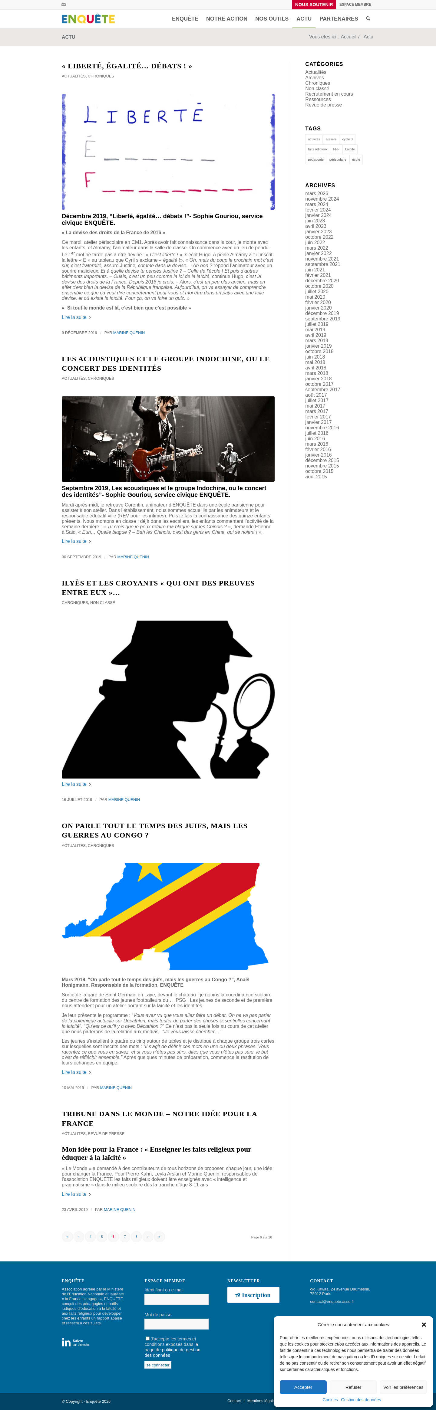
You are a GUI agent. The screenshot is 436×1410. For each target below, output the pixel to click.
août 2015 (316, 476)
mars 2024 (316, 204)
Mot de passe (157, 1314)
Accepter (303, 1387)
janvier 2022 (318, 253)
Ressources (318, 99)
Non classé (102, 602)
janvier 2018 (318, 378)
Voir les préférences (403, 1387)
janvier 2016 (318, 454)
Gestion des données (361, 1399)
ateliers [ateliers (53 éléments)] (331, 139)
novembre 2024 (322, 199)
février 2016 (318, 449)
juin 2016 (315, 438)
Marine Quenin (129, 332)
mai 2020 (315, 297)
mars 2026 (316, 193)
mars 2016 (316, 444)
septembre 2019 (322, 318)
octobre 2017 (319, 384)
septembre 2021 (322, 264)
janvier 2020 (318, 307)
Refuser (353, 1387)
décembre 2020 (322, 280)
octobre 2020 (319, 286)
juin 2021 (315, 269)
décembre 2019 (322, 313)
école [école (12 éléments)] (356, 159)
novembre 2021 (322, 258)
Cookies (330, 1399)
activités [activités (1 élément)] (314, 139)
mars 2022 (316, 248)
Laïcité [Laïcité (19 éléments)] (350, 149)
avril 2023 (315, 226)
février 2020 (318, 302)
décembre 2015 (322, 460)
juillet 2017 (317, 400)
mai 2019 (315, 329)
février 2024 (318, 209)
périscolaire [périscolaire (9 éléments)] (337, 159)
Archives (314, 77)
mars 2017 (316, 411)
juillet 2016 (317, 433)
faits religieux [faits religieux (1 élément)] (317, 149)
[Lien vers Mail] (63, 4)
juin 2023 (315, 220)
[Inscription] (253, 1295)
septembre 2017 (322, 389)
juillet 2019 (317, 324)
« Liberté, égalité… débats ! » (127, 66)
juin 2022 (315, 242)
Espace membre (355, 4)
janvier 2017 (318, 422)
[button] (424, 1325)
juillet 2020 (317, 291)
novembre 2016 (322, 427)
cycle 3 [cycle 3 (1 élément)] (347, 139)
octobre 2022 (319, 237)
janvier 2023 (318, 231)
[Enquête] (89, 19)
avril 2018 (315, 367)
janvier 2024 (318, 215)
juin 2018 (315, 356)
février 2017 (318, 416)
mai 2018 (315, 362)
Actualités (74, 76)
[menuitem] (314, 4)
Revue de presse (106, 1133)
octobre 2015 (319, 471)
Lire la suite (76, 317)
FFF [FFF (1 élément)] (336, 149)
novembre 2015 (322, 465)
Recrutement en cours (329, 94)
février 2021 (318, 275)
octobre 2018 (319, 351)
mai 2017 (315, 405)
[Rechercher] (368, 19)
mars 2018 (316, 373)
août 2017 (316, 395)
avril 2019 (315, 335)
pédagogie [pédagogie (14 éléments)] (315, 159)
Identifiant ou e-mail (163, 1289)
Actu (68, 37)
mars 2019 (316, 340)
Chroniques (101, 76)
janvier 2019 (318, 346)
